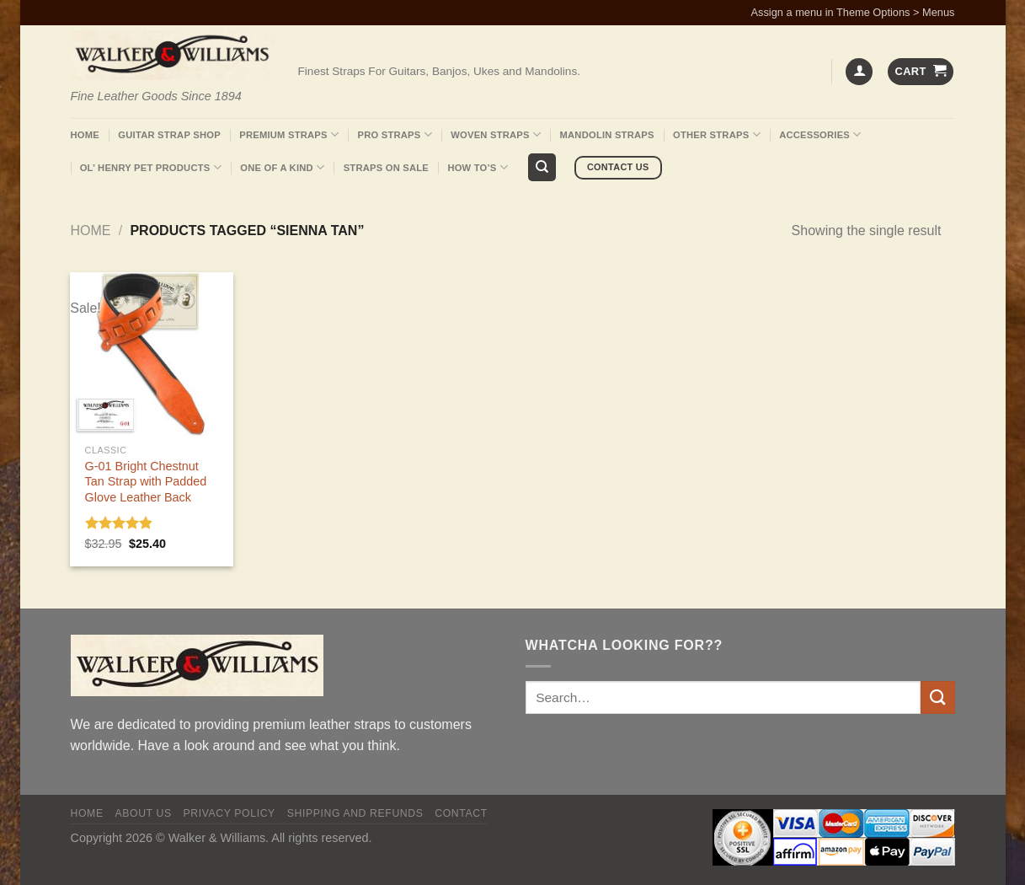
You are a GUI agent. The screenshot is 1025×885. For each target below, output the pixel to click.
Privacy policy (229, 813)
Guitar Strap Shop (169, 135)
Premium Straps (289, 134)
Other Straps (717, 134)
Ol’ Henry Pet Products (151, 167)
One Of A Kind (282, 167)
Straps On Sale (386, 168)
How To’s (477, 167)
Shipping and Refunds (355, 813)
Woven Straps (496, 134)
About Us (143, 813)
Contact (461, 813)
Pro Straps (394, 134)
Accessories (820, 134)
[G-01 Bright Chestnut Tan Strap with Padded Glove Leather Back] (151, 353)
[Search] (542, 167)
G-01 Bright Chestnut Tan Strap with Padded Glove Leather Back (146, 481)
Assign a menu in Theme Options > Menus (853, 12)
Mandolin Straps (607, 135)
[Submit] (937, 697)
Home (85, 135)
